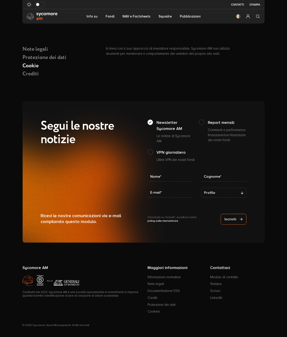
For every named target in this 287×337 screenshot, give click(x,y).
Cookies (154, 311)
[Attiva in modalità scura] (40, 4)
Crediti (30, 74)
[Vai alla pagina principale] (42, 16)
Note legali (35, 49)
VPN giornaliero (176, 156)
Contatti (237, 5)
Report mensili (227, 131)
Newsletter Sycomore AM (176, 132)
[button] (238, 16)
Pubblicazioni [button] (190, 16)
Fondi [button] (110, 16)
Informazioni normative (164, 277)
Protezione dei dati (44, 57)
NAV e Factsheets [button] (136, 16)
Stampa (255, 5)
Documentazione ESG (164, 291)
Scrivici (215, 291)
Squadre (165, 16)
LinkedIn (216, 298)
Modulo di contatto (224, 277)
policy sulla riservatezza (163, 221)
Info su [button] (92, 16)
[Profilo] (224, 193)
